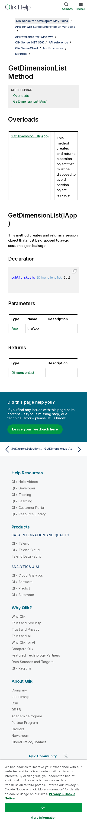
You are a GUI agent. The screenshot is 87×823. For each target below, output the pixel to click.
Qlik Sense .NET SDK (29, 42)
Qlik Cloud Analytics (27, 575)
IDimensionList (22, 372)
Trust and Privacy (25, 629)
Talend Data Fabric (27, 556)
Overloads (21, 96)
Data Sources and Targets (33, 662)
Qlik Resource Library (29, 514)
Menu (81, 9)
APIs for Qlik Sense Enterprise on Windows (45, 26)
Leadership (21, 697)
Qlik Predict (21, 588)
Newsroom (20, 735)
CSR (15, 703)
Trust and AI (21, 636)
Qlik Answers (22, 582)
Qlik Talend (20, 543)
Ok (43, 807)
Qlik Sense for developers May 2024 (42, 21)
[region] (43, 791)
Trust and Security (26, 623)
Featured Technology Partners (36, 655)
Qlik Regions (22, 668)
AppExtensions (53, 48)
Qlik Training (21, 495)
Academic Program (27, 716)
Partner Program (25, 723)
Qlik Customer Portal (28, 508)
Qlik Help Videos (25, 482)
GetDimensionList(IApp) (30, 101)
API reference (58, 42)
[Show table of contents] (9, 20)
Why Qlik (19, 616)
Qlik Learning (22, 501)
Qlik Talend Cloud (26, 550)
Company (19, 690)
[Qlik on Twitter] (65, 755)
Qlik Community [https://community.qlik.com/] (43, 756)
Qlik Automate (23, 595)
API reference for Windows (34, 37)
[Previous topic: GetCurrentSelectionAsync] (23, 449)
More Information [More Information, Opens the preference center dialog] (43, 817)
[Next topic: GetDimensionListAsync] (64, 449)
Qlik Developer (23, 488)
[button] (74, 271)
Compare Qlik (22, 649)
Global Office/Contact (29, 742)
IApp (14, 328)
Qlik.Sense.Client (26, 48)
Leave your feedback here (35, 429)
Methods (21, 53)
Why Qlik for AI (23, 642)
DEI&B (16, 710)
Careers (18, 729)
